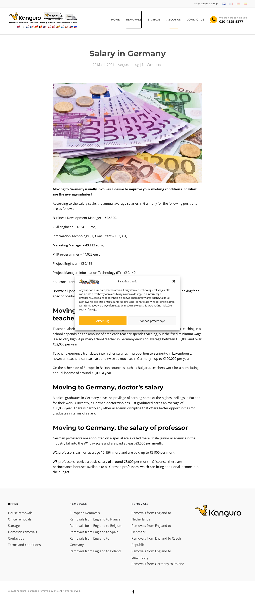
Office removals (19, 519)
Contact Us (195, 19)
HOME (115, 19)
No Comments (152, 64)
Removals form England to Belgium (96, 525)
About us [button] (174, 19)
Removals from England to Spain (94, 532)
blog (135, 64)
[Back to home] (43, 20)
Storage (14, 525)
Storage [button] (154, 19)
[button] (174, 281)
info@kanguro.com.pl (206, 3)
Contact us (16, 538)
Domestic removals (22, 532)
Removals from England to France (95, 519)
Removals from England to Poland (95, 551)
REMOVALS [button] (133, 19)
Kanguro (123, 64)
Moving (64, 427)
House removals (20, 513)
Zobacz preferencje (152, 320)
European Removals (85, 513)
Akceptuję (102, 320)
